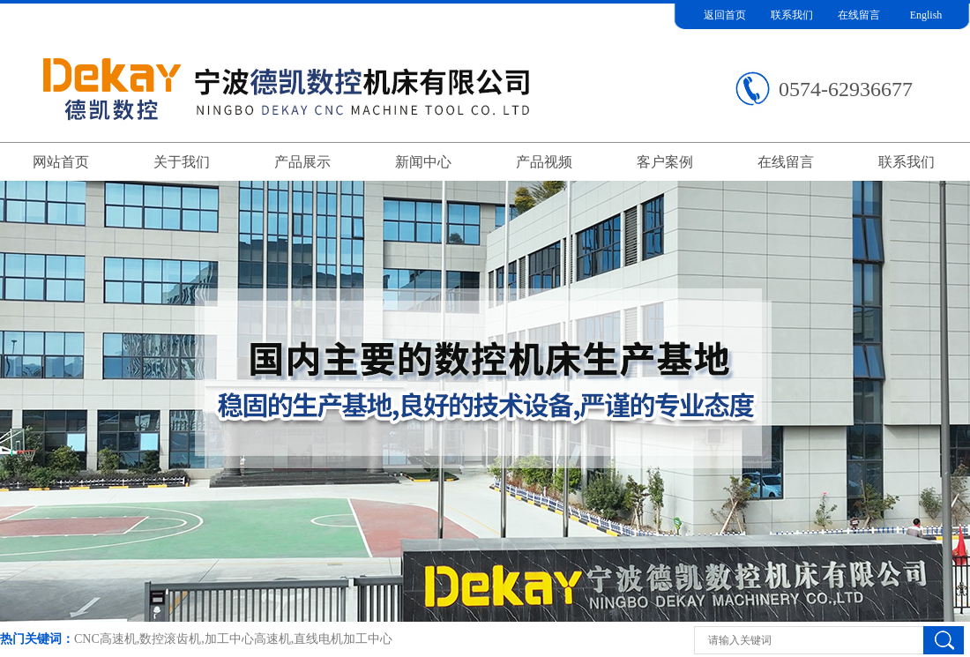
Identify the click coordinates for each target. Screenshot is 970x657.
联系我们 (792, 15)
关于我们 (181, 161)
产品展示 (302, 161)
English (926, 15)
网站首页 (61, 161)
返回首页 (725, 15)
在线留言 (859, 15)
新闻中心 (423, 161)
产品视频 (544, 161)
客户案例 (665, 161)
